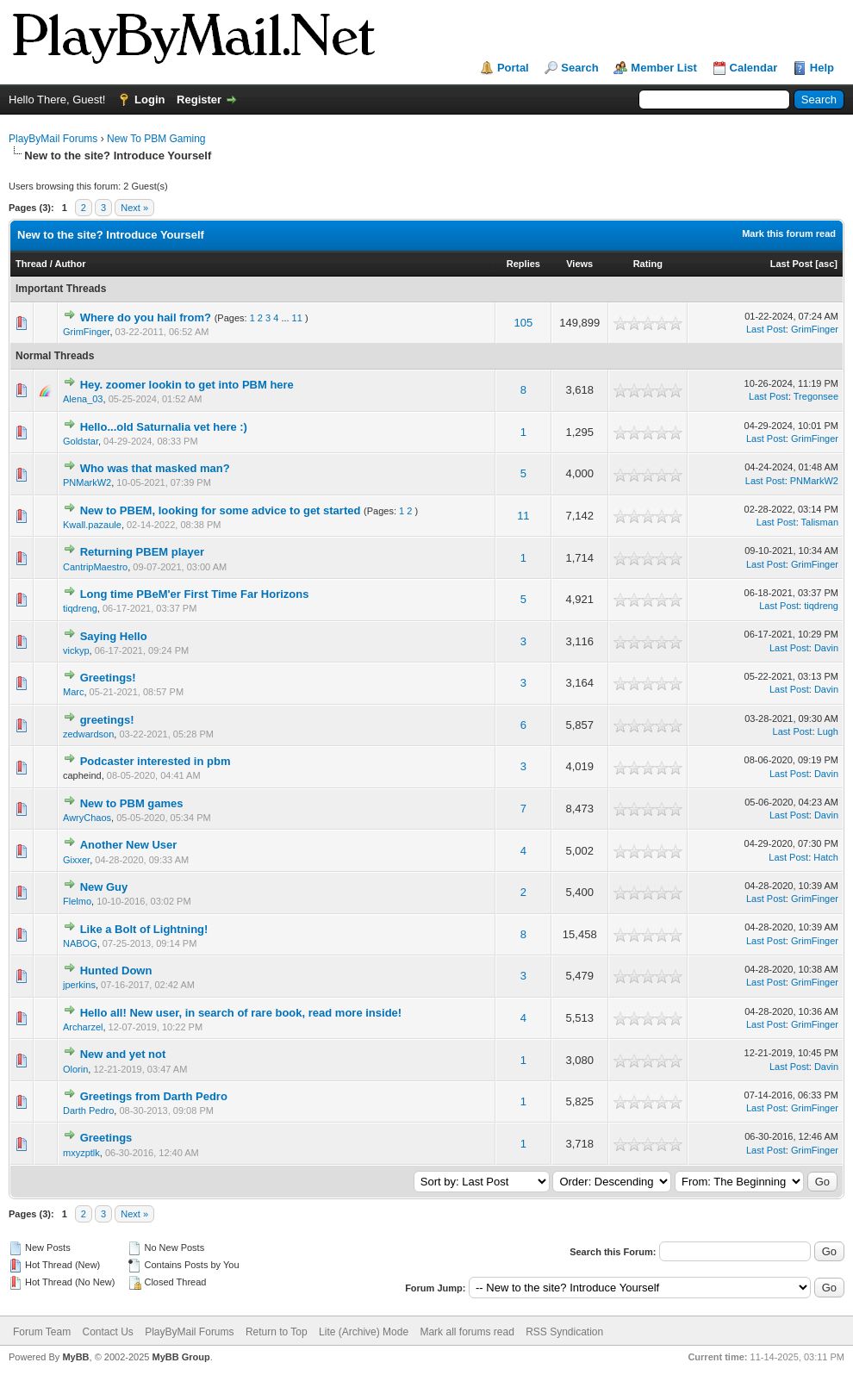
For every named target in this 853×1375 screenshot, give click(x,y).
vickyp (76, 650)
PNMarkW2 (87, 482)
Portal (513, 67)
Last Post (791, 263)
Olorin (75, 1069)
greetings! (107, 719)
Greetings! (108, 677)
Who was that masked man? (155, 468)
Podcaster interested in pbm (155, 761)
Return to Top (277, 1332)
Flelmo (77, 901)
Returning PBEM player (142, 551)
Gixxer (76, 860)
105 (523, 322)
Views (579, 263)
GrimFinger (86, 332)
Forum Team (42, 1332)
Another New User (128, 844)
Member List (664, 67)
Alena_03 (83, 399)
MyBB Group (180, 1357)
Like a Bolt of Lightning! (144, 929)
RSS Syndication (564, 1332)
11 (297, 318)
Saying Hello (113, 636)
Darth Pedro (88, 1110)
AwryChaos (87, 817)
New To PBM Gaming (156, 139)
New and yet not (123, 1054)
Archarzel (83, 1027)
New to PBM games (132, 803)
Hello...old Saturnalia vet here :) (163, 426)
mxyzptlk (81, 1153)
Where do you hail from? (145, 317)
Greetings (106, 1137)
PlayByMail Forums (53, 139)
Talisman (819, 522)
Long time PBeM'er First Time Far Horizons (194, 594)
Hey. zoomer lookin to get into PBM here (187, 384)
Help (822, 67)
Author (69, 263)
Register (199, 99)
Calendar (754, 67)
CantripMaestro (95, 567)
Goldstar (80, 441)
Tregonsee (816, 396)
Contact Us (107, 1332)
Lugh (828, 731)
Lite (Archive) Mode (363, 1332)
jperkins (79, 985)
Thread (31, 263)
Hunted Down (116, 970)
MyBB (75, 1357)
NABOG (80, 943)
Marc (73, 692)
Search (579, 67)
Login (149, 99)
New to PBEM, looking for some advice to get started (220, 510)
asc (826, 263)
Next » (134, 207)
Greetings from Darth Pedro (153, 1096)
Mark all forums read (467, 1332)
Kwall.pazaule (92, 525)
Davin (826, 648)
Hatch (825, 857)
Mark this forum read (789, 233)
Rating (648, 263)
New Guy (104, 886)
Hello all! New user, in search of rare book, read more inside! (241, 1012)
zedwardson (88, 734)
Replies (523, 263)
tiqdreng (80, 608)
